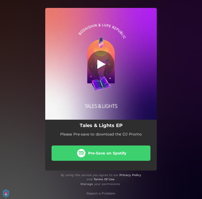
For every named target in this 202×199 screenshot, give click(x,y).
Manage (86, 184)
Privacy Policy (130, 175)
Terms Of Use (104, 179)
